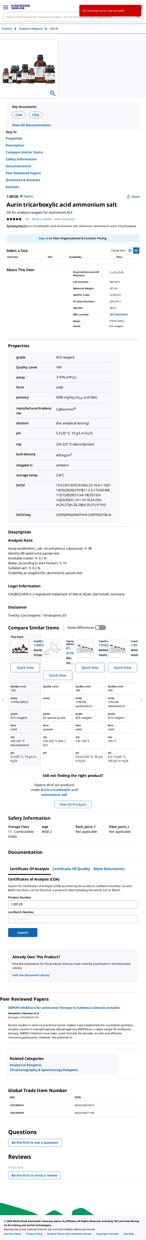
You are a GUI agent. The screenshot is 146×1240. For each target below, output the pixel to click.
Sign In (43, 238)
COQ (35, 115)
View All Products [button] (73, 804)
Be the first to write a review (36, 1176)
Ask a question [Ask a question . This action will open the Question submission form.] (65, 219)
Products (7, 28)
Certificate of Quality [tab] (71, 868)
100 (59, 367)
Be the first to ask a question (35, 1142)
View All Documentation (31, 125)
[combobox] (73, 17)
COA (18, 115)
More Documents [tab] (108, 868)
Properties (14, 138)
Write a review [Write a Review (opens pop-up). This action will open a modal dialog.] (42, 219)
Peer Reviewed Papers (23, 173)
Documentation (18, 166)
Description (15, 145)
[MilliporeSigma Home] (20, 6)
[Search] (138, 16)
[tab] (10, 28)
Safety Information (21, 159)
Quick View (25, 667)
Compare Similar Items (24, 152)
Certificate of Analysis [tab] (29, 868)
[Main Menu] (5, 7)
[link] (12, 1234)
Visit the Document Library (30, 975)
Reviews (12, 187)
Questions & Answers (23, 180)
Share (133, 197)
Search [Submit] (22, 932)
